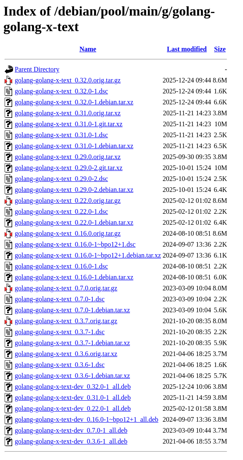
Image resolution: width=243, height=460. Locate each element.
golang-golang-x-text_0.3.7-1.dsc (60, 331)
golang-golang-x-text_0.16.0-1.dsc (61, 266)
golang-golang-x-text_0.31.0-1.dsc (61, 134)
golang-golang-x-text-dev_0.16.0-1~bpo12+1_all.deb (86, 419)
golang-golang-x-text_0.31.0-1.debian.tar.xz (74, 145)
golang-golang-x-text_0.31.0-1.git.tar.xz (68, 124)
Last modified (187, 49)
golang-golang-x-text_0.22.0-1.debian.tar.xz (74, 222)
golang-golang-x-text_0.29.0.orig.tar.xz (68, 156)
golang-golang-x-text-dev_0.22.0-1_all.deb (73, 408)
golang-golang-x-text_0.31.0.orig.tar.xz (68, 113)
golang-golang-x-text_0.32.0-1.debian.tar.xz (74, 102)
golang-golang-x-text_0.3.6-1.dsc (60, 364)
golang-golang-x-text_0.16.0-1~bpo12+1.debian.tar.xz (88, 255)
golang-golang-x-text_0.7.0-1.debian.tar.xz (72, 310)
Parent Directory (37, 69)
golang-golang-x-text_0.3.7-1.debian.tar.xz (72, 342)
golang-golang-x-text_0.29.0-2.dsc (61, 178)
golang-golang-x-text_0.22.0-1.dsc (61, 211)
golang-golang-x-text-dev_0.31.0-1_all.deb (73, 397)
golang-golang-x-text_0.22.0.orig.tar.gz (68, 200)
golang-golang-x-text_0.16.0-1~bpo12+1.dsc (75, 244)
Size (220, 49)
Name (87, 49)
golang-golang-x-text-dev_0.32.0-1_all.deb (73, 386)
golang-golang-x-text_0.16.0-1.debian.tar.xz (74, 277)
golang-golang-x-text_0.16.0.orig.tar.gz (68, 233)
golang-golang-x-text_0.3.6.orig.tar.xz (66, 353)
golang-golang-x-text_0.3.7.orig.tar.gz (66, 320)
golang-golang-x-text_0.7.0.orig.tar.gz (66, 288)
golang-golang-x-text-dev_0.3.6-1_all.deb (71, 441)
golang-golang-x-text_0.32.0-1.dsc (61, 91)
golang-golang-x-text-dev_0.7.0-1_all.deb (71, 430)
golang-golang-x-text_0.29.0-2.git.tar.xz (68, 167)
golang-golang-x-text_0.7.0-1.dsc (60, 299)
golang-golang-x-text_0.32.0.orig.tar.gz (68, 80)
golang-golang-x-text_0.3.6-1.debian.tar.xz (72, 375)
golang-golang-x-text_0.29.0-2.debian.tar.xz (74, 189)
